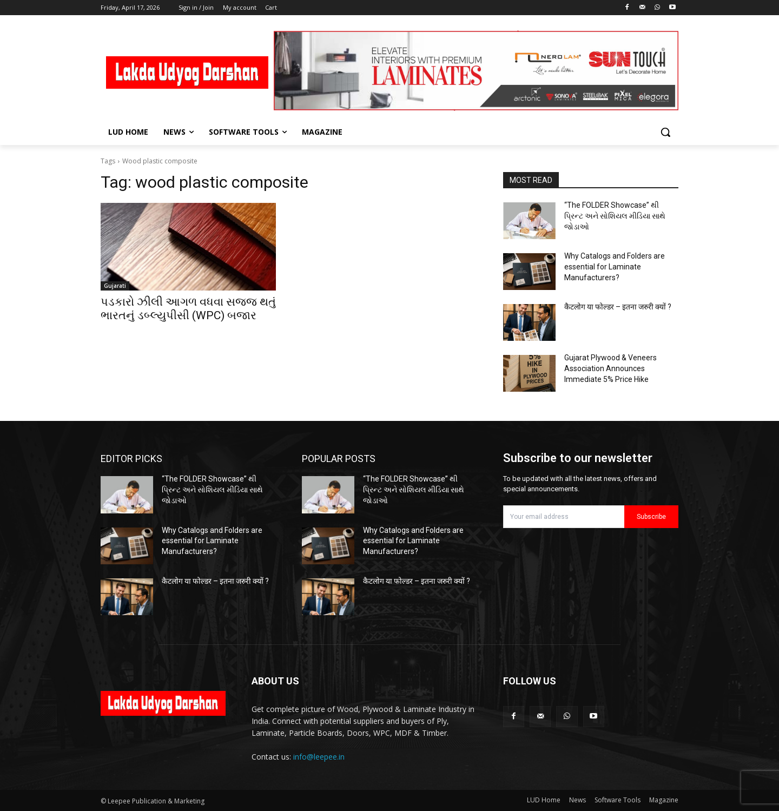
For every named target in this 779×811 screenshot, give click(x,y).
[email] (563, 516)
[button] (665, 132)
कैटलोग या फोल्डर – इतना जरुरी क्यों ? (617, 306)
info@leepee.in (319, 756)
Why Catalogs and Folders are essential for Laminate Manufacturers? (614, 266)
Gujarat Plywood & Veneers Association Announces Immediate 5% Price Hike (610, 368)
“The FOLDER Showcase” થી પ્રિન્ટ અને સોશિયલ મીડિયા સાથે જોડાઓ (614, 215)
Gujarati (115, 285)
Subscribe (651, 516)
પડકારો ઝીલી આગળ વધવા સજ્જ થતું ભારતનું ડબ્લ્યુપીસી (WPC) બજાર (188, 308)
